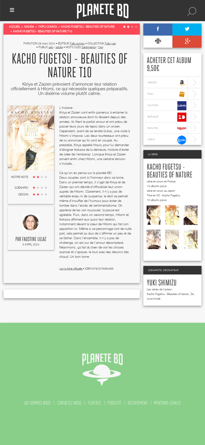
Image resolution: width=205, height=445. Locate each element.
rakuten (167, 128)
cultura (167, 105)
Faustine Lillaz (34, 239)
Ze (192, 294)
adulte (59, 47)
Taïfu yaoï (110, 43)
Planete (102, 11)
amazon (167, 82)
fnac (167, 94)
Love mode (153, 298)
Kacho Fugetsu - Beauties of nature (167, 294)
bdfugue (167, 117)
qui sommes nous (37, 402)
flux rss (94, 402)
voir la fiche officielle (71, 268)
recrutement (138, 402)
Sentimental (89, 47)
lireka (167, 139)
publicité (114, 402)
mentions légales (167, 402)
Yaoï (100, 47)
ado (51, 47)
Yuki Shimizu (162, 283)
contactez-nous (69, 402)
